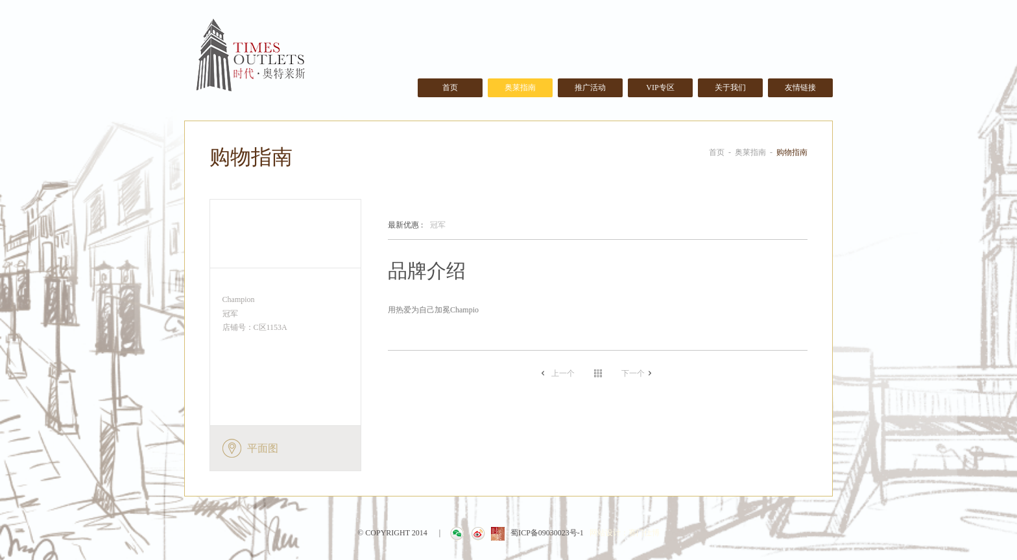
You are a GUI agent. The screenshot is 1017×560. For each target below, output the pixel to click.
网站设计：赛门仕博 (625, 532)
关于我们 (730, 87)
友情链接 (800, 87)
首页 (450, 87)
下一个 (633, 373)
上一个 (563, 373)
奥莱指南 (520, 87)
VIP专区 (660, 87)
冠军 (417, 225)
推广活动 (590, 87)
